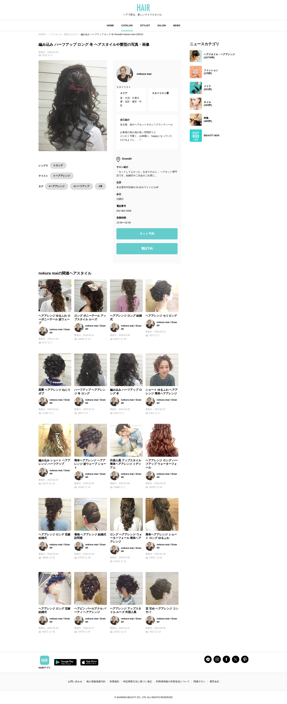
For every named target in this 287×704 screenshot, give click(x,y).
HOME (110, 25)
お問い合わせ (75, 681)
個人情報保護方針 (96, 681)
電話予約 (147, 248)
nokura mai (144, 73)
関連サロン (200, 681)
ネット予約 (147, 233)
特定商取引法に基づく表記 (137, 681)
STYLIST (145, 25)
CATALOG (127, 25)
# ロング (58, 165)
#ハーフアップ (81, 186)
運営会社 (214, 681)
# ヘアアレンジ (62, 175)
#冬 (100, 186)
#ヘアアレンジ (56, 186)
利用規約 (114, 681)
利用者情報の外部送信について (173, 681)
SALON (161, 25)
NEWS (176, 25)
